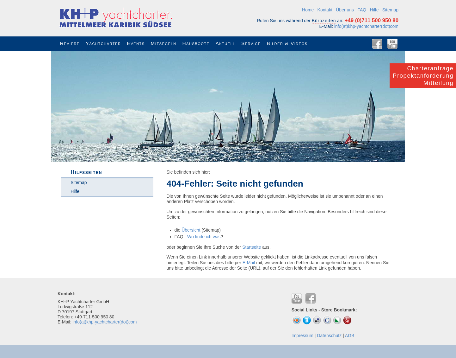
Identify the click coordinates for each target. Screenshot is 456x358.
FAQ (361, 9)
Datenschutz (329, 335)
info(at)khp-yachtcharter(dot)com (366, 26)
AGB (349, 335)
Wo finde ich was (204, 236)
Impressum (302, 335)
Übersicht (191, 230)
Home (308, 9)
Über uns (345, 9)
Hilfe (374, 9)
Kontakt (324, 9)
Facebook (377, 44)
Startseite (251, 247)
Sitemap (390, 9)
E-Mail (249, 262)
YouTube (392, 44)
